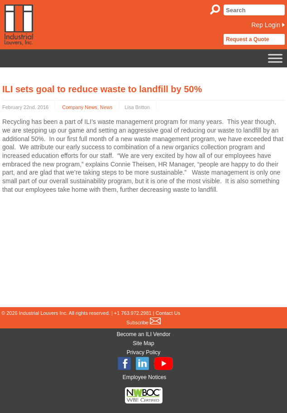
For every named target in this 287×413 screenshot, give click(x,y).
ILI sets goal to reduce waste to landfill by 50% (102, 89)
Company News (79, 107)
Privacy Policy (144, 352)
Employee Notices (145, 377)
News (106, 107)
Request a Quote (247, 39)
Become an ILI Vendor (144, 334)
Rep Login (265, 24)
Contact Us (168, 313)
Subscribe (143, 322)
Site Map (143, 343)
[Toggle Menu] (275, 58)
